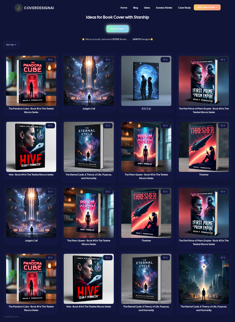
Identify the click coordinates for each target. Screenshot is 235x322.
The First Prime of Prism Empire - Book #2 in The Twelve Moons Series (204, 111)
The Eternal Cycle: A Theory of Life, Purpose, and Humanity (89, 177)
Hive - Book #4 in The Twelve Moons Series (31, 175)
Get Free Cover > (207, 7)
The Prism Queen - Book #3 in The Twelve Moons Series (146, 177)
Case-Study (184, 8)
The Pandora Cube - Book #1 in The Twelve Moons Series (31, 111)
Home (123, 8)
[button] (11, 44)
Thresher (203, 175)
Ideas (147, 8)
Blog (135, 8)
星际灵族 (146, 109)
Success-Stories (164, 8)
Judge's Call (89, 109)
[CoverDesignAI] (34, 8)
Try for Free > (117, 28)
